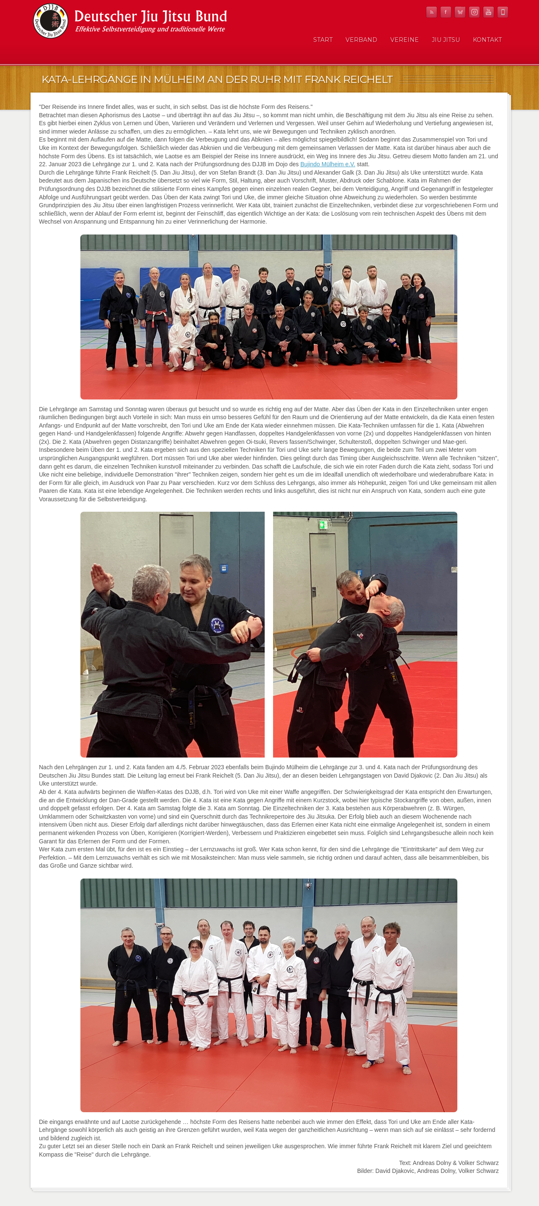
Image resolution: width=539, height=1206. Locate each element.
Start (323, 40)
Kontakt (487, 40)
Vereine (404, 40)
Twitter (460, 12)
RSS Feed (431, 12)
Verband (361, 40)
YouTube (488, 12)
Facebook (445, 12)
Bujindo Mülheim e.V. (327, 164)
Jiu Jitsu (446, 40)
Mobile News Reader (502, 12)
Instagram (474, 12)
